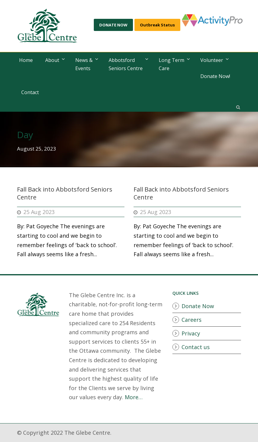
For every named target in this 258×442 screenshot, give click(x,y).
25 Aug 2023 (39, 212)
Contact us (196, 347)
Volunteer (211, 60)
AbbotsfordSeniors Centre (126, 64)
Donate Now (198, 306)
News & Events (84, 64)
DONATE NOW (113, 25)
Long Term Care (171, 64)
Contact (30, 92)
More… (134, 397)
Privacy (191, 333)
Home (26, 60)
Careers (192, 319)
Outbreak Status (157, 25)
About (52, 60)
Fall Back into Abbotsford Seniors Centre (64, 193)
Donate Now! (215, 76)
